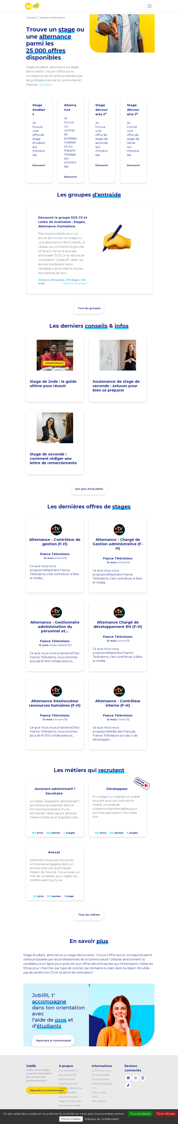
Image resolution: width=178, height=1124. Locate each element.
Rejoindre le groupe (75, 283)
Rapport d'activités (70, 1101)
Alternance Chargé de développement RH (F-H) (118, 624)
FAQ (94, 1096)
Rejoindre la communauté (53, 1040)
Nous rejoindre (100, 1079)
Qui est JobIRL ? (68, 1070)
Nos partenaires (68, 1096)
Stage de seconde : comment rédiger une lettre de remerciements (53, 458)
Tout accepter (140, 1113)
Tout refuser (165, 1113)
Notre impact (67, 1079)
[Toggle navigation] (149, 6)
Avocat (54, 852)
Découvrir (38, 165)
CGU (94, 1087)
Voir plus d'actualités (89, 489)
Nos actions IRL (68, 1074)
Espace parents (68, 1083)
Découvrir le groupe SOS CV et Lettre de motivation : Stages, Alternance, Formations (62, 222)
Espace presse (67, 1092)
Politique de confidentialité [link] (102, 1119)
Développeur (117, 789)
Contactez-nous (101, 1070)
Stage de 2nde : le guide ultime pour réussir (53, 383)
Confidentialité (100, 1074)
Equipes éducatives (70, 1087)
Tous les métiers (89, 914)
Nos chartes (99, 1101)
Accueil (31, 17)
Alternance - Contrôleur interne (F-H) (117, 703)
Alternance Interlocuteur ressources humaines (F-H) (55, 703)
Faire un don (99, 1092)
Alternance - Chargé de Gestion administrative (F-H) (118, 544)
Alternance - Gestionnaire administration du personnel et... (55, 626)
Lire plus (46, 84)
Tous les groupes (89, 308)
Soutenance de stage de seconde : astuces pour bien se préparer (116, 385)
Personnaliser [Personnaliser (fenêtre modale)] (71, 1119)
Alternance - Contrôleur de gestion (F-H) (54, 541)
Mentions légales (102, 1083)
